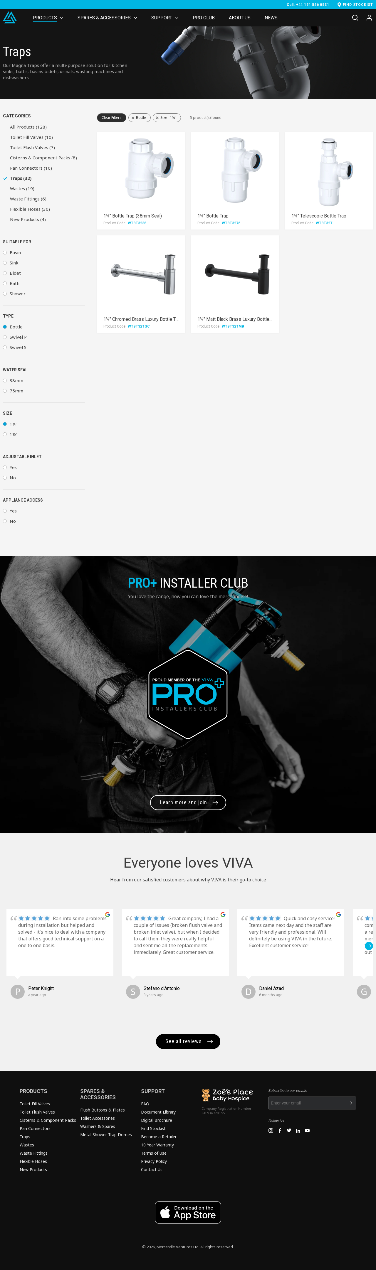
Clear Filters (112, 117)
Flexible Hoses (33, 1161)
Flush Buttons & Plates (102, 1110)
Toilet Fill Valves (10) (31, 137)
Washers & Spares (97, 1126)
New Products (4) (28, 219)
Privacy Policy (154, 1161)
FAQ (145, 1104)
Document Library (158, 1112)
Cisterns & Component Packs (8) (43, 158)
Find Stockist (153, 1128)
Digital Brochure (156, 1120)
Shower (18, 293)
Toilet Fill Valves (35, 1104)
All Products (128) (28, 127)
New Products (33, 1169)
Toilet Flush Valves (37, 1112)
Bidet (15, 273)
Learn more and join (183, 802)
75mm (16, 391)
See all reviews (183, 1041)
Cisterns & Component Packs (48, 1120)
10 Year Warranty (157, 1145)
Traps (25, 1136)
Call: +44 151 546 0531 (308, 5)
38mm (16, 380)
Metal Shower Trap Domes (106, 1134)
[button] (369, 946)
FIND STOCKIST (358, 5)
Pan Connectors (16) (31, 168)
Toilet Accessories (97, 1118)
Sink (14, 263)
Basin (15, 252)
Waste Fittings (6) (28, 199)
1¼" (13, 424)
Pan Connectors (35, 1128)
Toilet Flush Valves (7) (32, 147)
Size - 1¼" (168, 117)
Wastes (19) (22, 188)
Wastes (27, 1145)
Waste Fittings (34, 1153)
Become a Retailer (159, 1136)
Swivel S (18, 347)
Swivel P (18, 337)
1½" (14, 434)
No (13, 477)
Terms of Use (154, 1153)
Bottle (16, 327)
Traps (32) (20, 178)
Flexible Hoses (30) (30, 209)
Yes (13, 467)
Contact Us (151, 1169)
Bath (14, 283)
